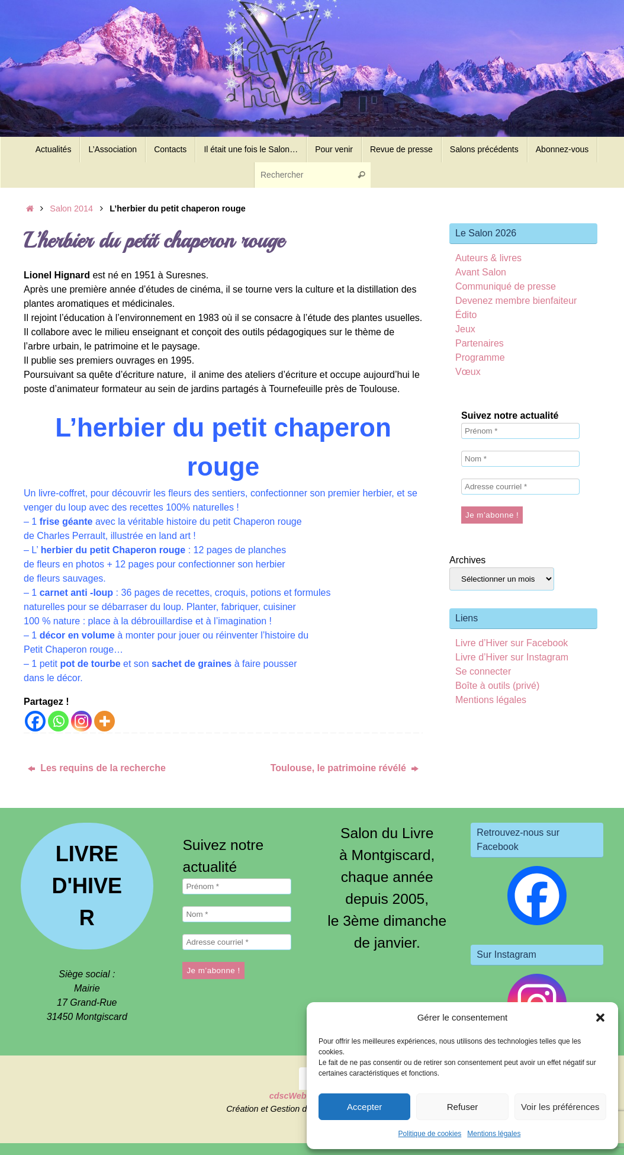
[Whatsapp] (58, 721)
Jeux (465, 329)
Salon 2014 (71, 208)
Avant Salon (480, 272)
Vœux (468, 372)
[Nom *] (520, 459)
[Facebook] (35, 721)
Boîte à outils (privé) (497, 686)
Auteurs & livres (488, 258)
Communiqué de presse (505, 286)
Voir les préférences (560, 1107)
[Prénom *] (520, 431)
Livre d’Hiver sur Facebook (511, 643)
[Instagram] (81, 721)
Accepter (364, 1107)
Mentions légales (493, 1134)
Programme (480, 357)
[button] (600, 1018)
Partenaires (479, 343)
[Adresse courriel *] (520, 487)
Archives (467, 560)
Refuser (462, 1107)
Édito (466, 315)
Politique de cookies (430, 1134)
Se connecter (483, 671)
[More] (104, 721)
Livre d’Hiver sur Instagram (511, 657)
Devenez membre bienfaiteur (516, 301)
